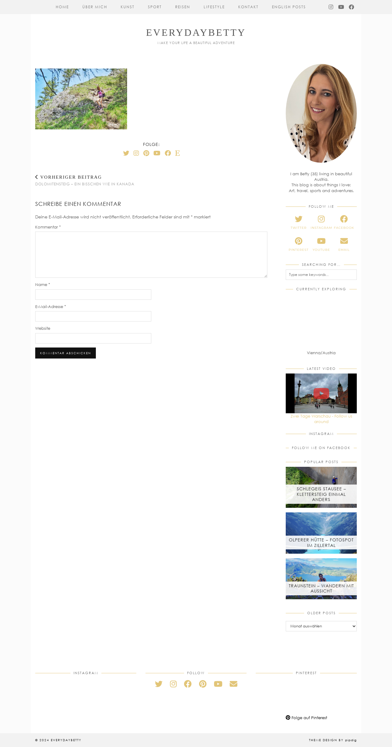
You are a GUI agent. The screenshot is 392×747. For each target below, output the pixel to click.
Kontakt (248, 7)
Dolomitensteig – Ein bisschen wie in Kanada (84, 180)
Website (42, 328)
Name (42, 284)
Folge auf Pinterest (306, 717)
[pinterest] (298, 244)
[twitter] (298, 222)
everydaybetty (196, 32)
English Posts (289, 7)
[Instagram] (331, 7)
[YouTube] (341, 7)
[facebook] (344, 222)
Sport (155, 7)
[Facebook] (352, 7)
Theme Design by (333, 740)
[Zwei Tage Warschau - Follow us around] (321, 393)
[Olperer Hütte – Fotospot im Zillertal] (321, 532)
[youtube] (321, 244)
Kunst (127, 7)
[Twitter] (126, 153)
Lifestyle (214, 7)
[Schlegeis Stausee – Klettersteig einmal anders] (321, 487)
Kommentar (48, 227)
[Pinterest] (146, 153)
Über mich (94, 7)
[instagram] (321, 222)
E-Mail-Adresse (50, 306)
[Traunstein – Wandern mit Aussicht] (321, 578)
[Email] (233, 684)
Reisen (182, 7)
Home (62, 7)
